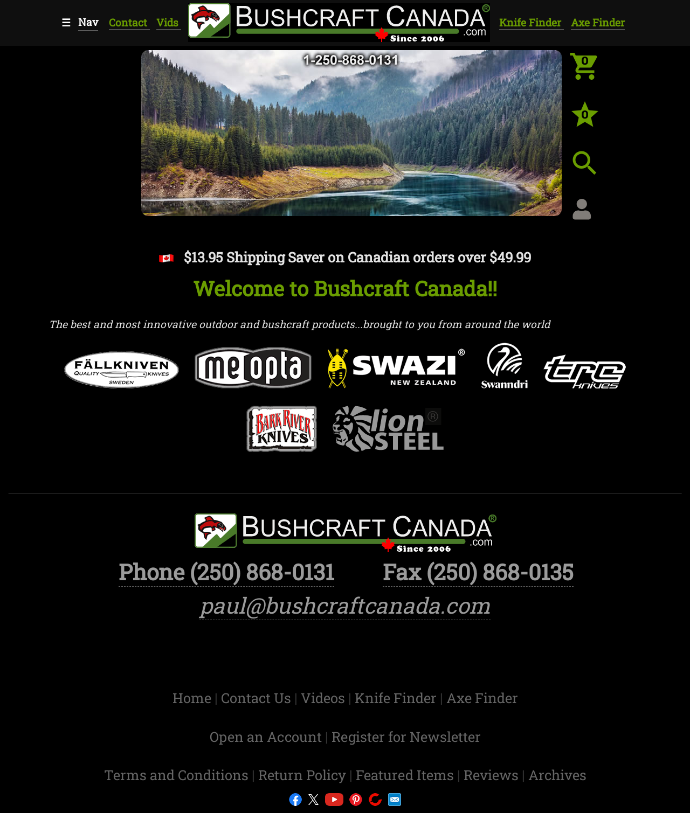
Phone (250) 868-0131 (226, 571)
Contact (129, 22)
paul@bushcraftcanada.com (345, 605)
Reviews (493, 775)
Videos (324, 698)
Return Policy (303, 775)
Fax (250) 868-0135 (478, 571)
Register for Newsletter (406, 736)
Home (193, 698)
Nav (88, 22)
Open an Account (266, 736)
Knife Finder (531, 22)
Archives (557, 775)
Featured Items (406, 775)
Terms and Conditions (178, 775)
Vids (168, 22)
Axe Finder (598, 22)
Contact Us (257, 698)
